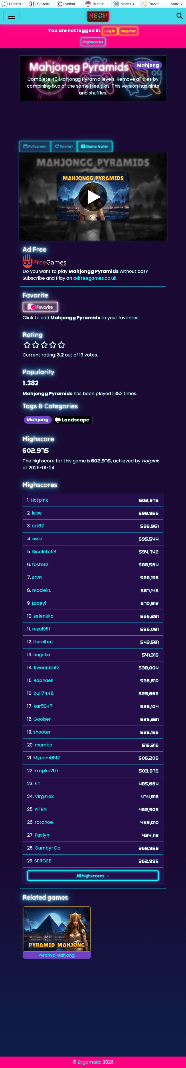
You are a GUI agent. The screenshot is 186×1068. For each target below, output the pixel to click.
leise (37, 513)
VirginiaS (44, 796)
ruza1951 (41, 629)
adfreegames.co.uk (94, 278)
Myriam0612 (46, 757)
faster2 (40, 564)
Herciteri (43, 642)
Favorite (40, 307)
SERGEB (43, 861)
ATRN (41, 809)
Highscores (93, 41)
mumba (43, 745)
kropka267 (46, 770)
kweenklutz (46, 667)
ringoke (41, 654)
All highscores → (93, 875)
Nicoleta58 (44, 551)
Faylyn (42, 835)
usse (37, 538)
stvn (37, 577)
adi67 (38, 526)
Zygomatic (90, 1062)
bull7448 (43, 693)
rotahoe (44, 822)
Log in (109, 31)
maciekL (41, 590)
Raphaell (43, 680)
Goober (42, 719)
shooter (42, 732)
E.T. (37, 783)
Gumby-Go (47, 848)
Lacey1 (39, 603)
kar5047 (43, 706)
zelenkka (43, 616)
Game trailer (94, 146)
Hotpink (39, 500)
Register (128, 31)
